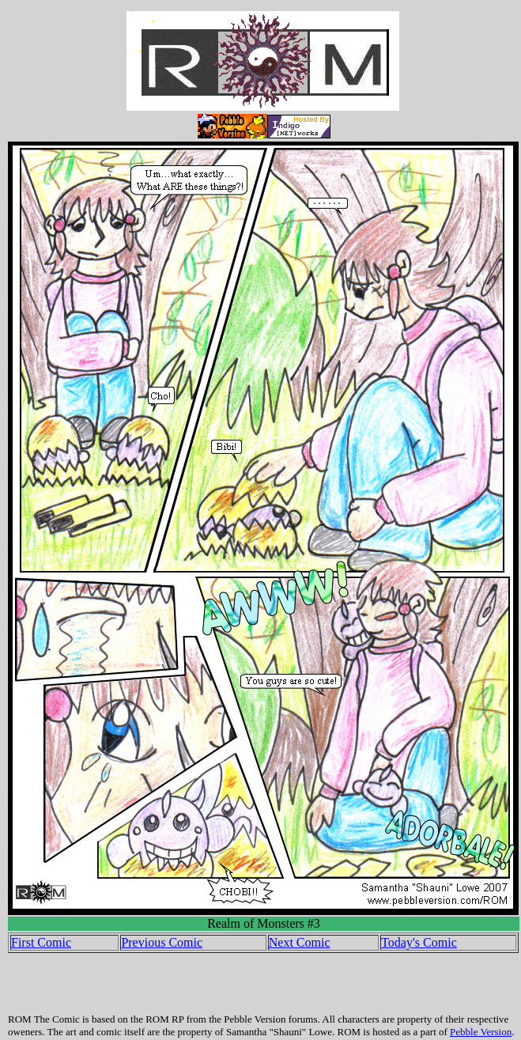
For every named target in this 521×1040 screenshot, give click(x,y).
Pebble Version (481, 1032)
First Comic (41, 942)
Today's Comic (419, 942)
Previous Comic (161, 942)
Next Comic (299, 942)
